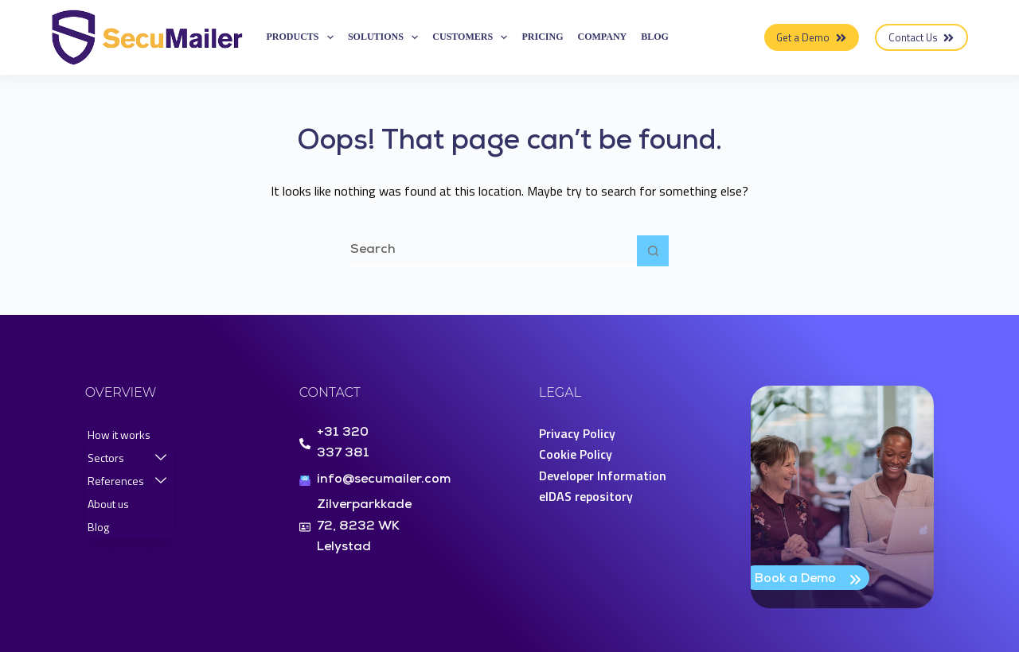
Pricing (542, 36)
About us (108, 503)
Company (602, 36)
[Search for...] (493, 251)
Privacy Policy (577, 433)
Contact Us (921, 37)
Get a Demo (811, 37)
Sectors (127, 457)
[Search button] (653, 251)
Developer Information (602, 475)
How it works (119, 434)
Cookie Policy (575, 454)
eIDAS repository (586, 496)
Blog (655, 36)
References (127, 480)
